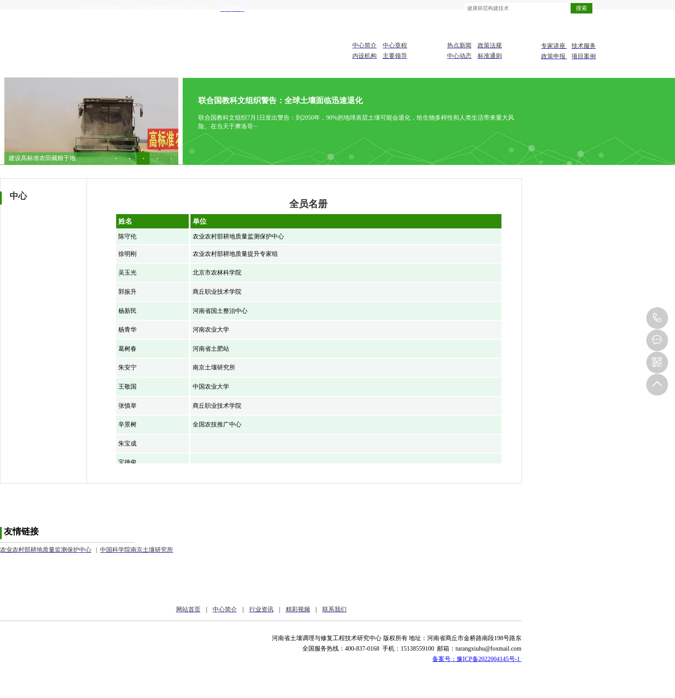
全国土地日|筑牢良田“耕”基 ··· (48, 158)
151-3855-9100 (657, 318)
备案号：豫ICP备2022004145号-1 (476, 659)
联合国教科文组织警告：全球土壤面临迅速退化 (280, 100)
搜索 (581, 8)
